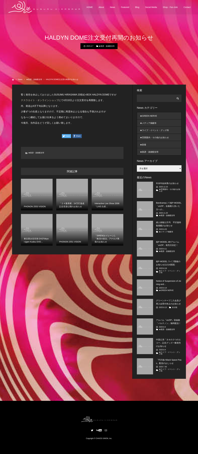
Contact (187, 7)
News (112, 7)
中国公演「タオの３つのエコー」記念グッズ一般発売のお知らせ (168, 342)
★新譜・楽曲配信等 (107, 46)
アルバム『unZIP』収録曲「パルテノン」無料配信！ (168, 321)
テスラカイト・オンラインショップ (40, 100)
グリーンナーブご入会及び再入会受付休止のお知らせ (168, 302)
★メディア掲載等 (148, 123)
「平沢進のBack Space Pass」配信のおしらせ (169, 361)
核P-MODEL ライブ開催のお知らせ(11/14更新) (168, 263)
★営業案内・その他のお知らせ (154, 137)
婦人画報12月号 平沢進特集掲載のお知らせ (168, 224)
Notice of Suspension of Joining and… (168, 282)
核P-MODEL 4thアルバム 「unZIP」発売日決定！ (167, 243)
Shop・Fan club (170, 7)
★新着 (143, 144)
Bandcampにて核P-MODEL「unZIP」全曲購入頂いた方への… (169, 206)
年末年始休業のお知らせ (167, 183)
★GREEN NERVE (148, 116)
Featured (125, 7)
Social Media (151, 7)
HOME (90, 7)
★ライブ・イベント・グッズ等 (154, 130)
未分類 (174, 307)
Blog (137, 7)
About (101, 7)
